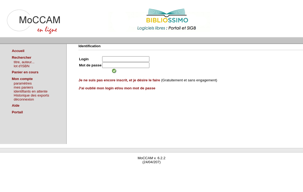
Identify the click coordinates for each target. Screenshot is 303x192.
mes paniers (23, 87)
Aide (15, 105)
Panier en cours (25, 72)
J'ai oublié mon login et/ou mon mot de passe (116, 88)
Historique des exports (31, 95)
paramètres (23, 83)
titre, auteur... (24, 62)
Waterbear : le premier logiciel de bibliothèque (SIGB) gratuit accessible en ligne (63, 170)
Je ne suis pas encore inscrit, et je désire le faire (119, 80)
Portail (17, 112)
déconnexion (24, 99)
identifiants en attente (31, 91)
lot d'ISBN (22, 66)
